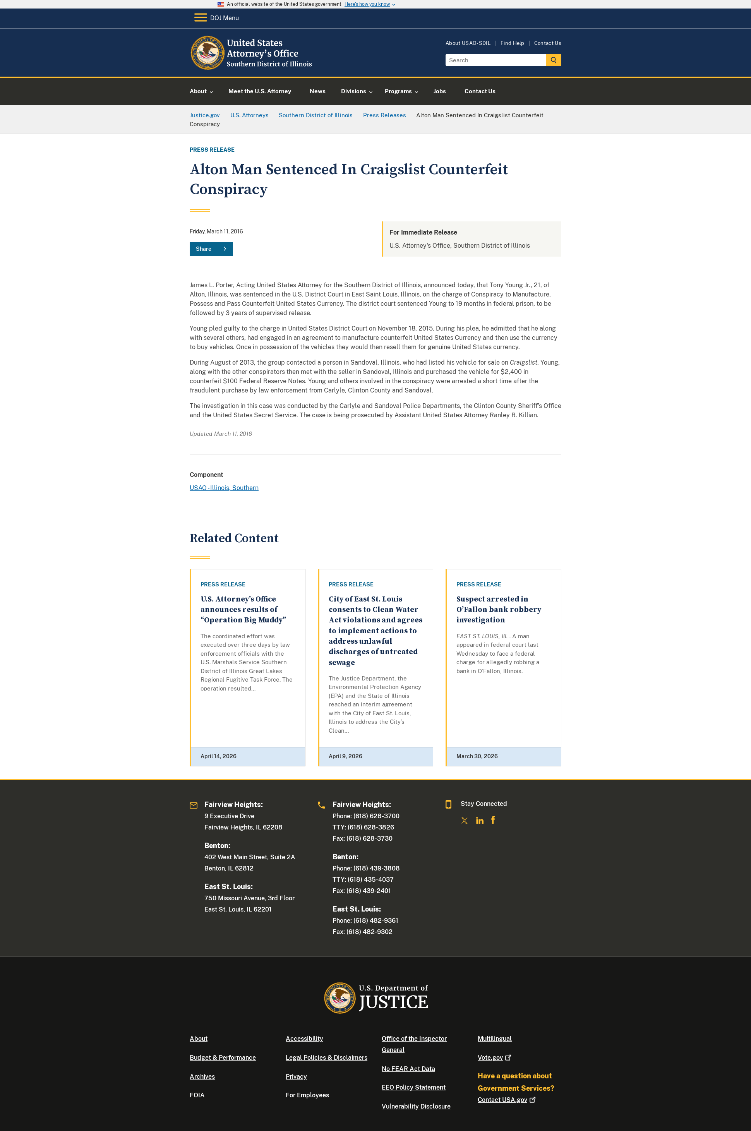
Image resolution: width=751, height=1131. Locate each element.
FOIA (197, 1095)
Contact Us (547, 43)
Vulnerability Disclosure (416, 1106)
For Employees (307, 1095)
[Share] (211, 249)
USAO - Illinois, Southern (224, 488)
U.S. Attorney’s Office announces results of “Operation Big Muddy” (243, 610)
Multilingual (495, 1038)
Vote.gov (495, 1057)
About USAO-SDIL (468, 43)
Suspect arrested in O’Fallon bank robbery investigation (498, 610)
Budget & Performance (223, 1057)
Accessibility (304, 1038)
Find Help (513, 43)
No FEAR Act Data (408, 1069)
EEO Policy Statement (414, 1087)
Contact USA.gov (507, 1100)
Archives (202, 1076)
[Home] (252, 67)
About (198, 1038)
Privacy (296, 1076)
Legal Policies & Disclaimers (326, 1057)
